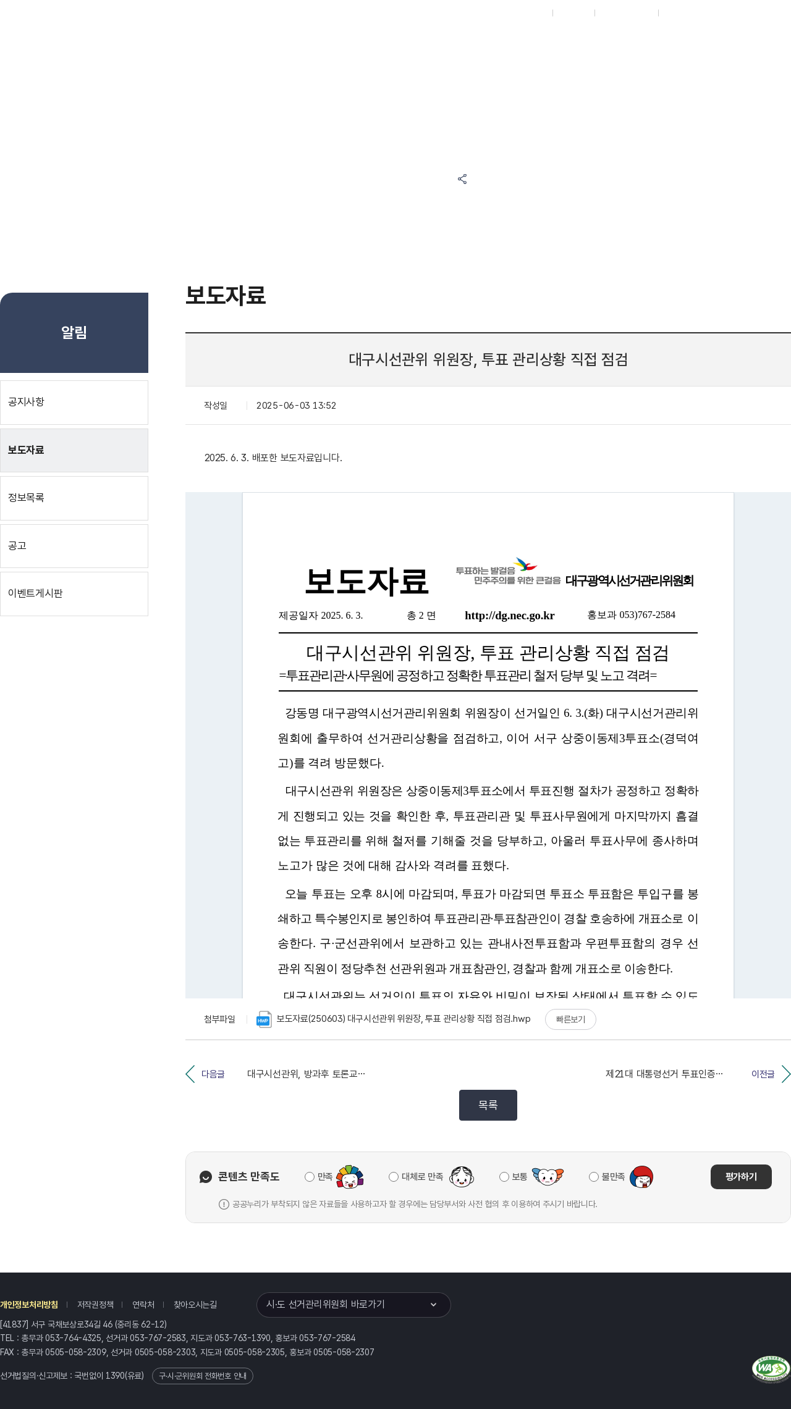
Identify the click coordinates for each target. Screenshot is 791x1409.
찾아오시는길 (195, 1305)
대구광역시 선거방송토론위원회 (578, 44)
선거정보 (376, 44)
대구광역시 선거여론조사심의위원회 (578, 91)
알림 (432, 44)
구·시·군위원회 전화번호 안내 (203, 1376)
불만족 (613, 1176)
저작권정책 (95, 1305)
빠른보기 (570, 1019)
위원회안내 (488, 44)
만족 (325, 1176)
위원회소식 (314, 44)
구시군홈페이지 (626, 13)
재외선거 (573, 13)
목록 (487, 1104)
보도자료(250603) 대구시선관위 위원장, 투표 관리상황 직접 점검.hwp (393, 1019)
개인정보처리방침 (29, 1305)
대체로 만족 (422, 1176)
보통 (520, 1176)
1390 (115, 1376)
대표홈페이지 (524, 13)
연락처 (143, 1305)
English (678, 13)
